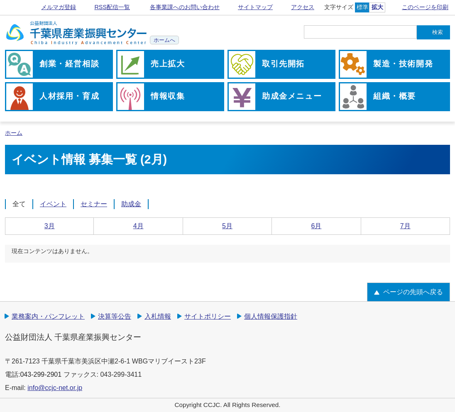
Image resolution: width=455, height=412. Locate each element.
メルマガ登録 (58, 7)
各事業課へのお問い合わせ (185, 7)
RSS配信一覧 (112, 7)
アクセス (302, 7)
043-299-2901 (40, 374)
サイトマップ (255, 7)
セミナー (94, 203)
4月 (138, 225)
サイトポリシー (207, 316)
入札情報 (157, 316)
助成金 (131, 203)
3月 (49, 225)
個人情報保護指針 (270, 316)
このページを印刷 (425, 7)
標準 (362, 7)
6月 (316, 225)
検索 (437, 32)
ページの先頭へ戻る (413, 291)
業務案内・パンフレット (48, 316)
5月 (227, 225)
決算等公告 (114, 316)
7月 (405, 225)
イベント (53, 203)
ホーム (13, 133)
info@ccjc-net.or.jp (54, 387)
